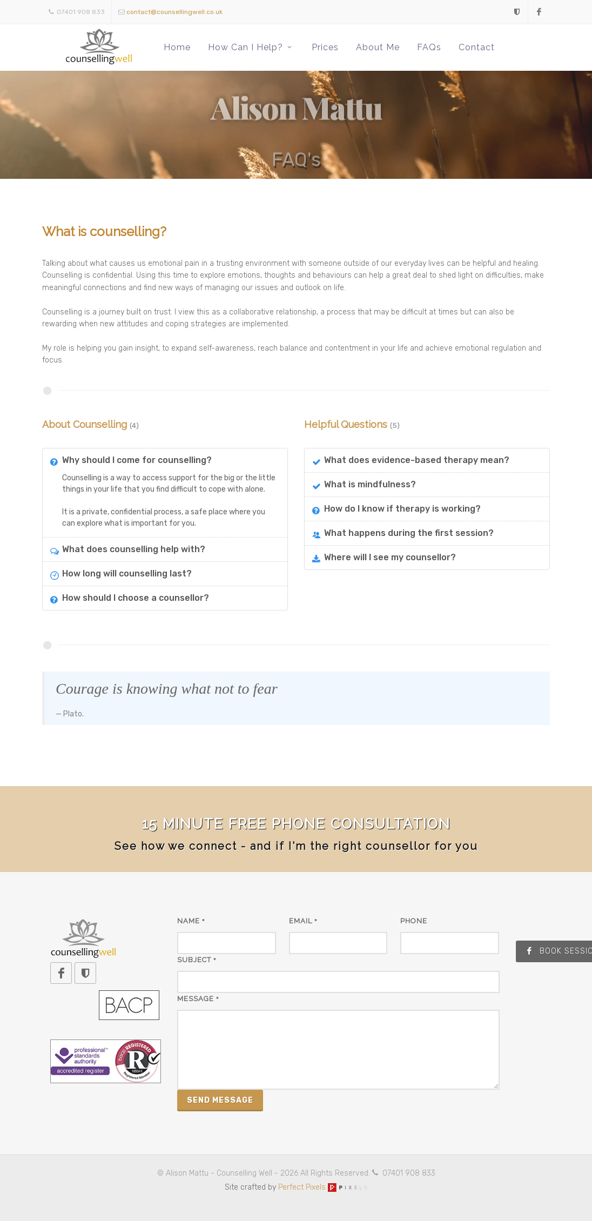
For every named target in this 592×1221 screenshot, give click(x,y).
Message (198, 999)
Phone (413, 921)
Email (303, 921)
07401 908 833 (77, 12)
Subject (197, 960)
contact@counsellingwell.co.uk (174, 12)
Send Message (220, 1100)
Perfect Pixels (322, 1187)
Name (191, 921)
